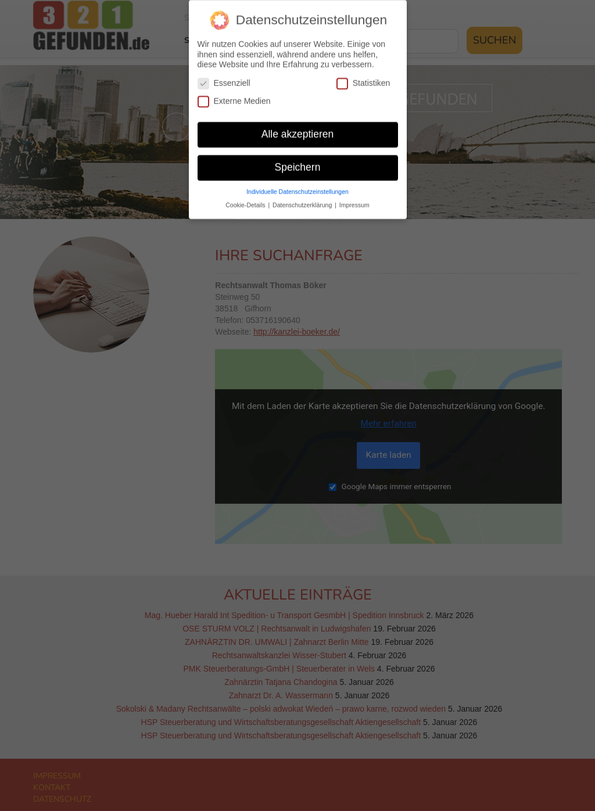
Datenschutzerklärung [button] (303, 196)
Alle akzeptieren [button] (297, 125)
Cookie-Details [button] (246, 196)
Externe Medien (234, 92)
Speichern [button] (298, 158)
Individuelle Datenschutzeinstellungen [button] (297, 183)
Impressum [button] (354, 196)
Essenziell (224, 74)
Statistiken (363, 74)
